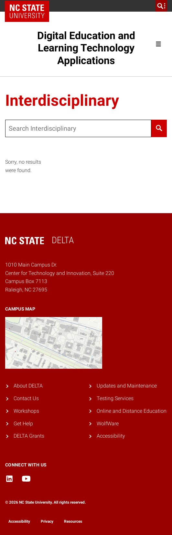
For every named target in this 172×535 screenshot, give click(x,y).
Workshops (26, 411)
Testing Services (115, 398)
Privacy (47, 521)
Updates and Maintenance (127, 386)
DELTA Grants (29, 436)
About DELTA (28, 386)
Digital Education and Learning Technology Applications (86, 48)
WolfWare (108, 423)
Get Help (23, 423)
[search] (161, 6)
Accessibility (111, 436)
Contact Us (26, 398)
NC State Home (29, 5)
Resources (73, 521)
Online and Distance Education (132, 411)
